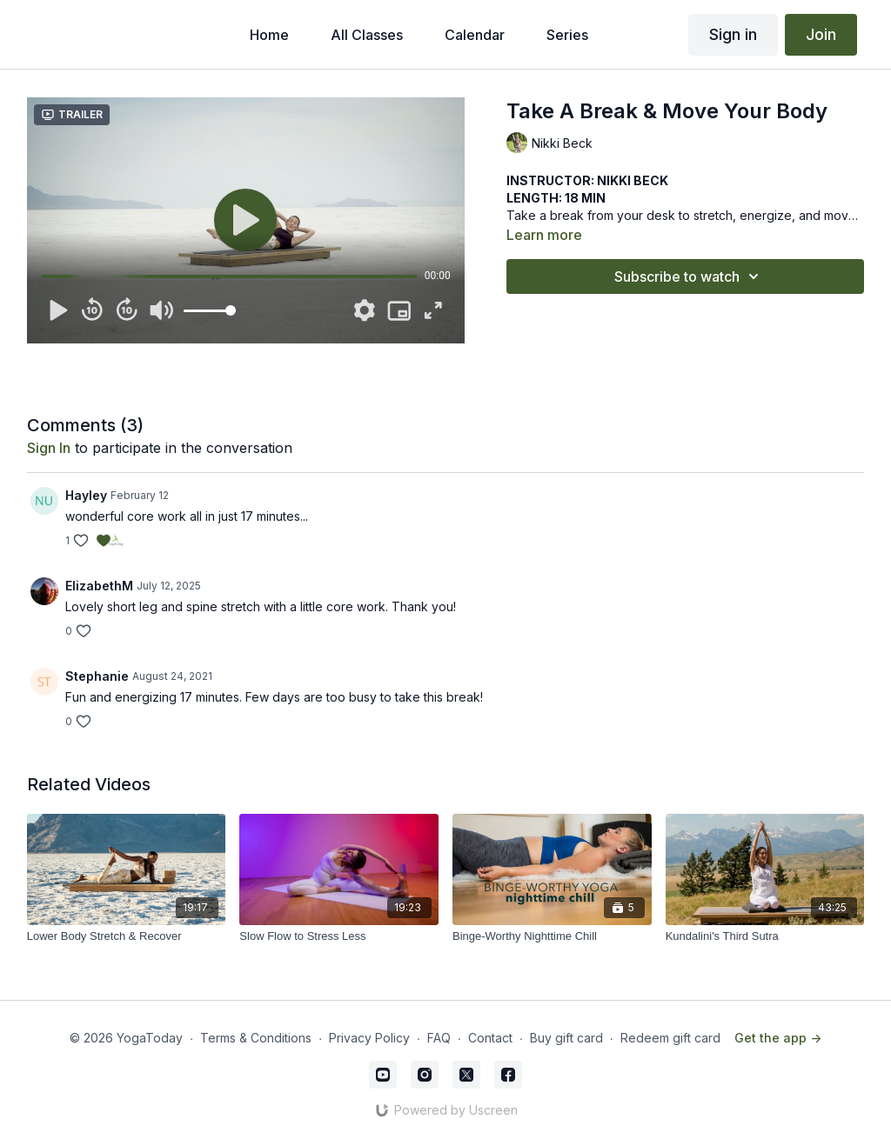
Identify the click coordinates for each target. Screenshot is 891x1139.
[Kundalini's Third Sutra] (765, 936)
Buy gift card (566, 1037)
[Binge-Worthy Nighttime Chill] (552, 936)
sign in (48, 447)
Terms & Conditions (256, 1037)
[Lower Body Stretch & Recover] (126, 936)
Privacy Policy (369, 1037)
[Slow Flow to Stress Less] (339, 936)
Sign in (733, 34)
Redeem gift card (670, 1037)
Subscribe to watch (689, 276)
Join (821, 34)
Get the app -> (777, 1037)
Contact (490, 1037)
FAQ (439, 1037)
